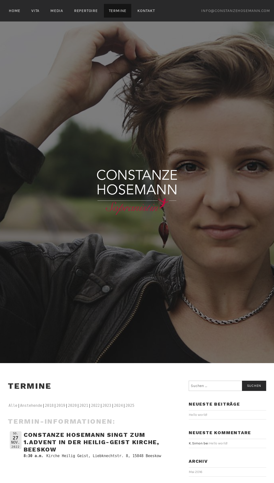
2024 (118, 405)
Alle (13, 405)
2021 (83, 405)
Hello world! (198, 415)
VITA (35, 10)
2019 (60, 405)
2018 (49, 405)
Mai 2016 (195, 472)
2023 (106, 405)
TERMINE (118, 10)
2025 (130, 405)
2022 (95, 405)
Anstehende (31, 405)
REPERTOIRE (86, 10)
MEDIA (56, 10)
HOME (14, 10)
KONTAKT (146, 10)
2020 (72, 405)
